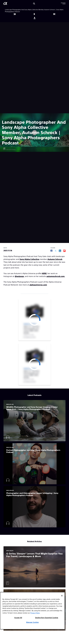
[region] (32, 610)
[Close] (61, 595)
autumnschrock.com (55, 276)
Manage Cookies (32, 622)
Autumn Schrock (55, 259)
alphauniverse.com (38, 284)
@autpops (19, 276)
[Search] (34, 3)
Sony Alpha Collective (29, 259)
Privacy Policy (35, 613)
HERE (44, 273)
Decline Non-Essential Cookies (46, 618)
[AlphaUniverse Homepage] (5, 4)
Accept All (18, 618)
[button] (63, 3)
